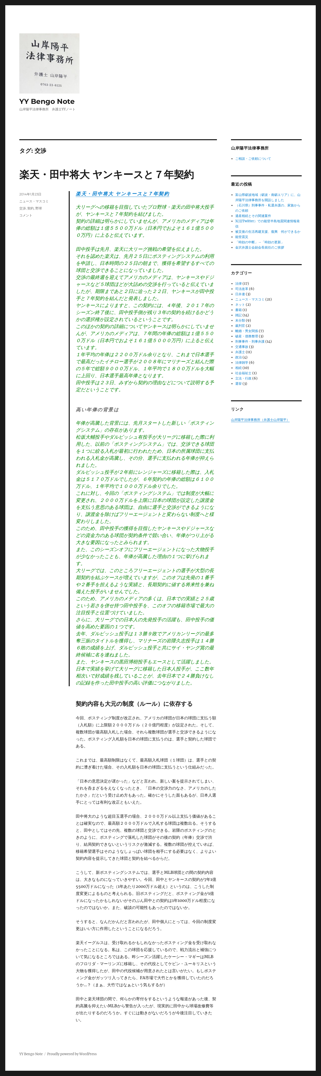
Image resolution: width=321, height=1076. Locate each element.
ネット (240, 304)
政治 (238, 357)
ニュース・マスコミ (34, 201)
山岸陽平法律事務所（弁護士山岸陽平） (260, 420)
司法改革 (241, 289)
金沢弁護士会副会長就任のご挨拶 (259, 247)
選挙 (238, 383)
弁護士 (240, 352)
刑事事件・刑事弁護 (250, 341)
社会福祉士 (243, 373)
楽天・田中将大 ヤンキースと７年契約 (106, 174)
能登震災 (241, 237)
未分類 (240, 320)
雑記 (238, 315)
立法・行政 (243, 378)
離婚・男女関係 (246, 331)
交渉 (22, 208)
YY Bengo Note (47, 101)
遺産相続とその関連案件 (253, 216)
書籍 (238, 310)
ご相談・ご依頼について (253, 159)
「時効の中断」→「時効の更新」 (259, 242)
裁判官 (240, 326)
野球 (38, 208)
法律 (238, 283)
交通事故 (241, 347)
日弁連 (240, 294)
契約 (30, 208)
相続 (238, 368)
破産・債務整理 (246, 336)
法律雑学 (241, 362)
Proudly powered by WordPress (72, 1054)
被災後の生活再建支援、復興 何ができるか (267, 231)
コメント (25, 215)
